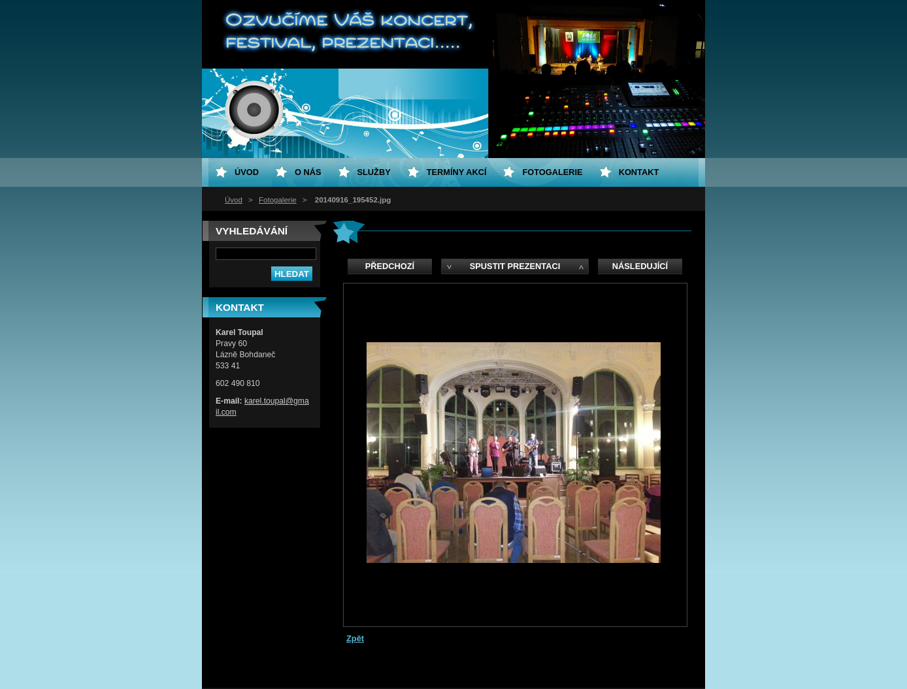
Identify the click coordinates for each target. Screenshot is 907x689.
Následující (640, 266)
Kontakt (639, 172)
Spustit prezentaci (515, 266)
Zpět (355, 638)
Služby (374, 172)
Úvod (233, 200)
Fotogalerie (278, 200)
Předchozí (389, 266)
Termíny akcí (457, 172)
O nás (308, 172)
